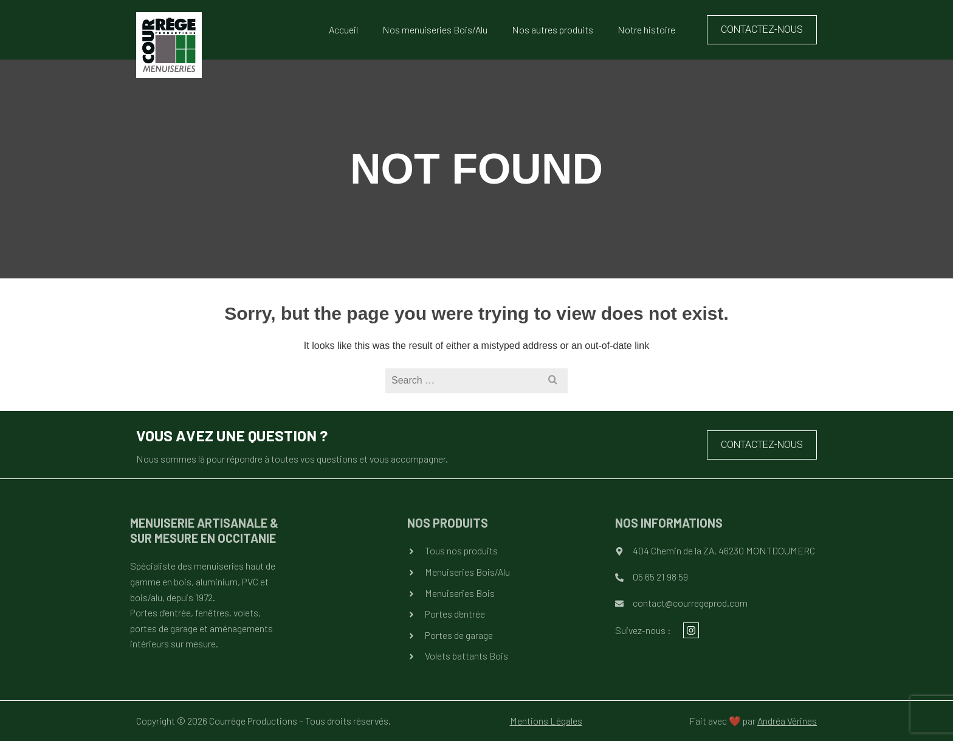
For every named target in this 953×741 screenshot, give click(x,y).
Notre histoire (646, 29)
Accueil (343, 29)
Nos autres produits (552, 29)
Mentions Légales (546, 720)
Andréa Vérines (787, 720)
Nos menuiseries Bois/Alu (434, 29)
